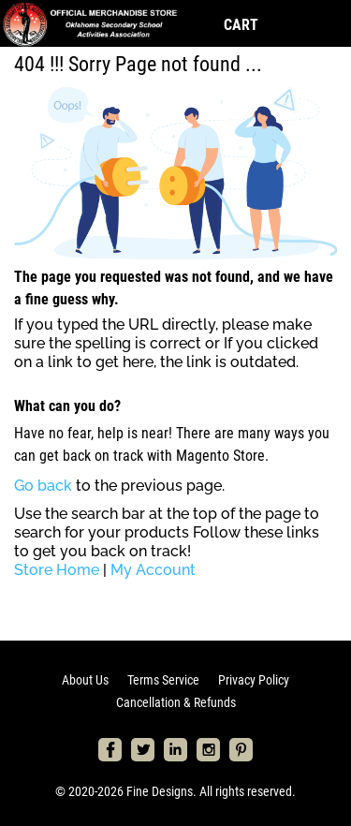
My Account (153, 570)
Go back (43, 485)
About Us (85, 679)
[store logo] (89, 23)
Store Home (56, 570)
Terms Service (163, 679)
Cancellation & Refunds (176, 702)
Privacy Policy (253, 679)
